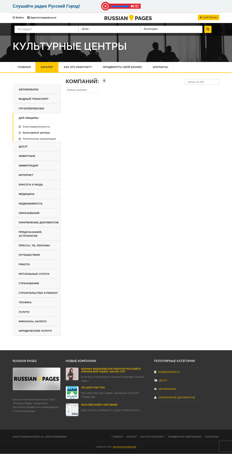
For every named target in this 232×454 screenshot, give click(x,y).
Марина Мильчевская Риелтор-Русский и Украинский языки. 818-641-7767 (111, 370)
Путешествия (29, 255)
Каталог (47, 67)
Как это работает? (78, 67)
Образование (29, 213)
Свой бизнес (209, 17)
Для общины (29, 118)
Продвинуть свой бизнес (123, 67)
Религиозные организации (39, 138)
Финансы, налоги (32, 321)
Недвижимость (31, 203)
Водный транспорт (34, 99)
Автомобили (28, 89)
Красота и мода (31, 184)
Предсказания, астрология (30, 234)
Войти (18, 17)
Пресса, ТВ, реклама (34, 245)
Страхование (29, 283)
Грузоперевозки (31, 108)
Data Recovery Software (99, 404)
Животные (27, 156)
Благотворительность (36, 126)
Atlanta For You (93, 387)
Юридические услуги (35, 330)
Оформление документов (39, 222)
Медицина (26, 194)
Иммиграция (28, 165)
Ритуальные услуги (34, 274)
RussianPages (128, 18)
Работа (24, 264)
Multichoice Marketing (124, 447)
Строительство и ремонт (38, 293)
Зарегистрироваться (41, 17)
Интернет (26, 175)
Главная (24, 67)
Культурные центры (36, 132)
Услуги (24, 312)
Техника (25, 302)
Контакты (161, 67)
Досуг (23, 146)
